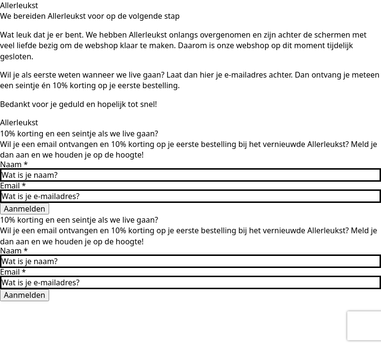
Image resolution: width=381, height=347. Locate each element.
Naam (14, 164)
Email (13, 185)
